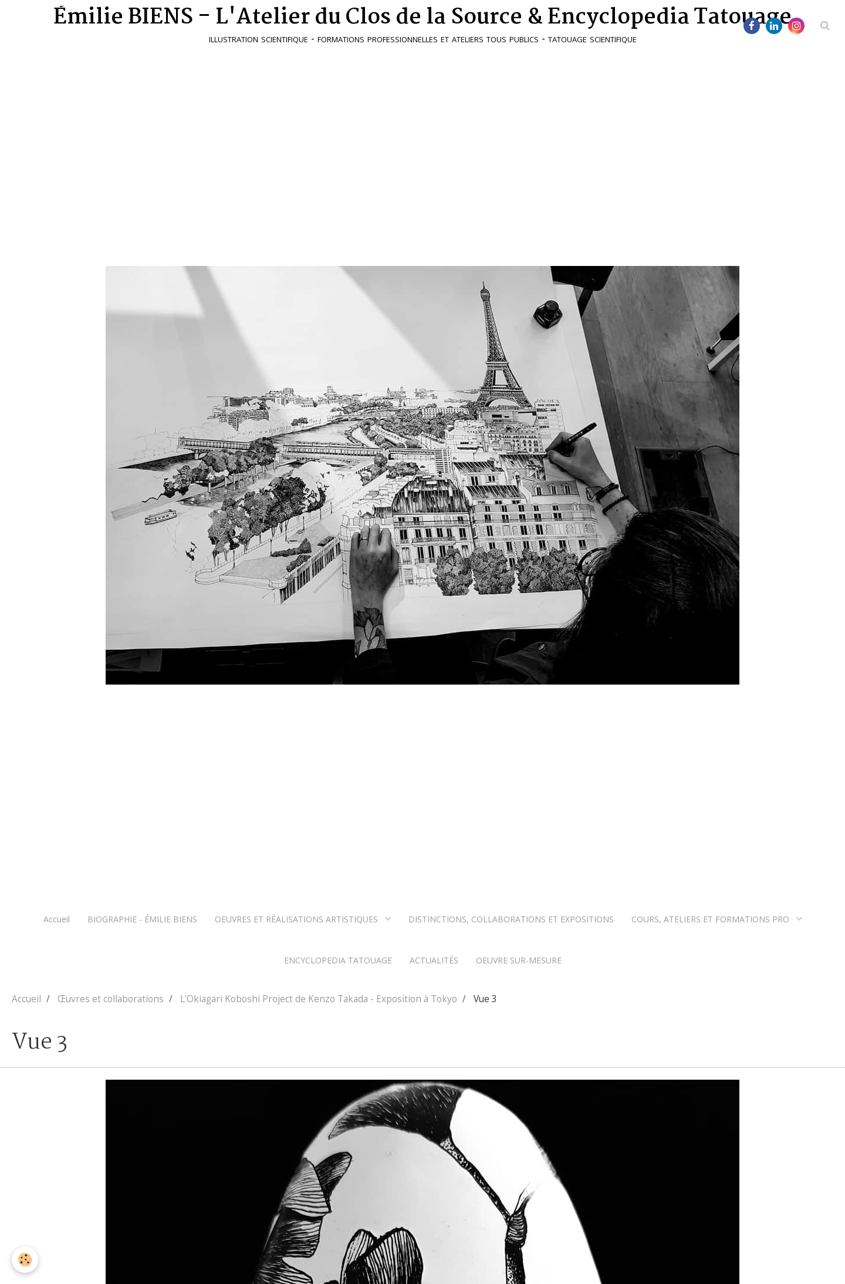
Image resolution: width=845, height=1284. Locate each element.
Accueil (56, 919)
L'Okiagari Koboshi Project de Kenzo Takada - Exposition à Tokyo (318, 999)
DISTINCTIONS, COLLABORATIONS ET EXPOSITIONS (511, 919)
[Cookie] (25, 1259)
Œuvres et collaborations (111, 999)
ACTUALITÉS (434, 960)
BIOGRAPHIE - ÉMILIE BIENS (142, 919)
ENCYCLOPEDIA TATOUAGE (338, 960)
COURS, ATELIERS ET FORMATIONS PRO (711, 919)
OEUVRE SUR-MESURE (519, 960)
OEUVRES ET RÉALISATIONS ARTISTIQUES (297, 919)
